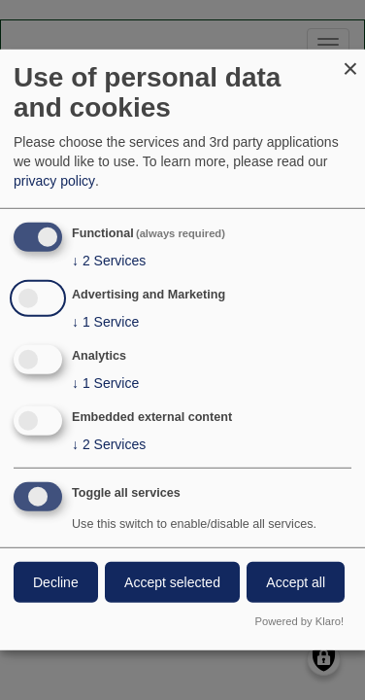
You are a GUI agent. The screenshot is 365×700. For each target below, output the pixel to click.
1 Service (105, 322)
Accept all (295, 581)
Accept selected (172, 581)
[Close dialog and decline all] (350, 62)
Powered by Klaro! (299, 621)
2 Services (109, 260)
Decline (56, 581)
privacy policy (54, 181)
